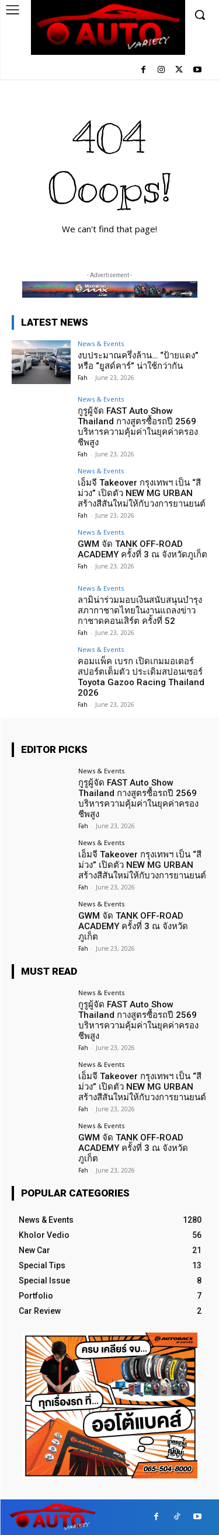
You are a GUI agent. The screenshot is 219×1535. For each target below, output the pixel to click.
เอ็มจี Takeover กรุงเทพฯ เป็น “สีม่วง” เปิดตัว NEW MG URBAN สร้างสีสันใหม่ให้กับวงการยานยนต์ (142, 493)
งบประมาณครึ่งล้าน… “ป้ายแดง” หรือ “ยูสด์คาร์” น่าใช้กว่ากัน (138, 360)
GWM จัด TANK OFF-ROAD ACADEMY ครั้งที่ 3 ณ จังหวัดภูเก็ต (142, 549)
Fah (83, 378)
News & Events (101, 343)
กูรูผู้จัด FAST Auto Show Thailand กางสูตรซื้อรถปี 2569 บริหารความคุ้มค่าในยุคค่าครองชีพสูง (138, 427)
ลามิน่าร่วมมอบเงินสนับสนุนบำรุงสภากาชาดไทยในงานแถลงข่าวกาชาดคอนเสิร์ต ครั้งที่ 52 (140, 610)
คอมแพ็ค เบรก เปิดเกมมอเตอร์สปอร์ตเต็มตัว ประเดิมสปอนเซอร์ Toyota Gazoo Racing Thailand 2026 (141, 677)
